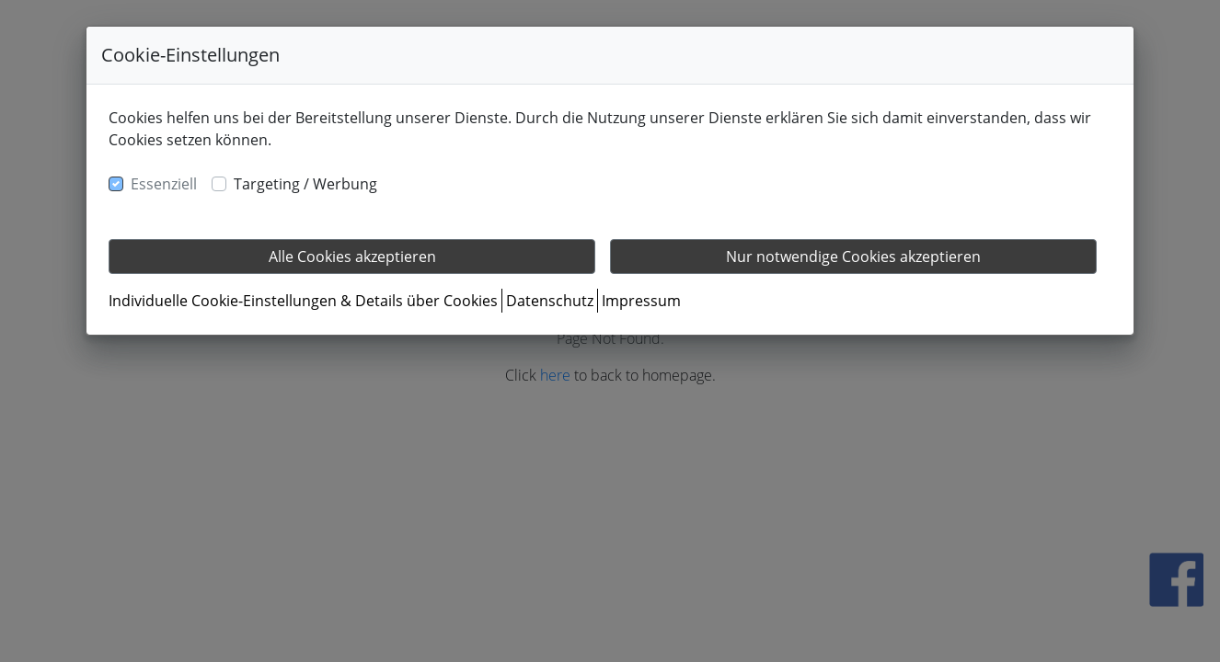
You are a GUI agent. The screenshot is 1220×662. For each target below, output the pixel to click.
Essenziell (164, 184)
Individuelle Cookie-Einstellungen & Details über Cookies (303, 301)
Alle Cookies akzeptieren (352, 256)
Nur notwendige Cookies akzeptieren (853, 256)
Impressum (641, 301)
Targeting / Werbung (305, 184)
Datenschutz (549, 301)
